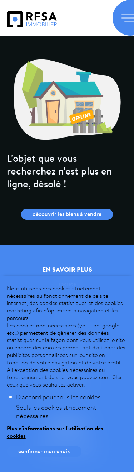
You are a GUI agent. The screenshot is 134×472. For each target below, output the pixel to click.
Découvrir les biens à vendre (67, 214)
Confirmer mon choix (44, 451)
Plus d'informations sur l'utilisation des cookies (55, 432)
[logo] (32, 25)
